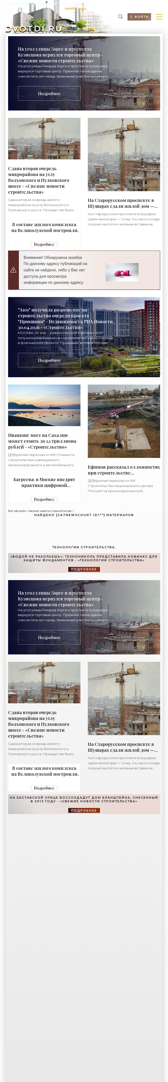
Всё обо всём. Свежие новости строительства (39, 511)
